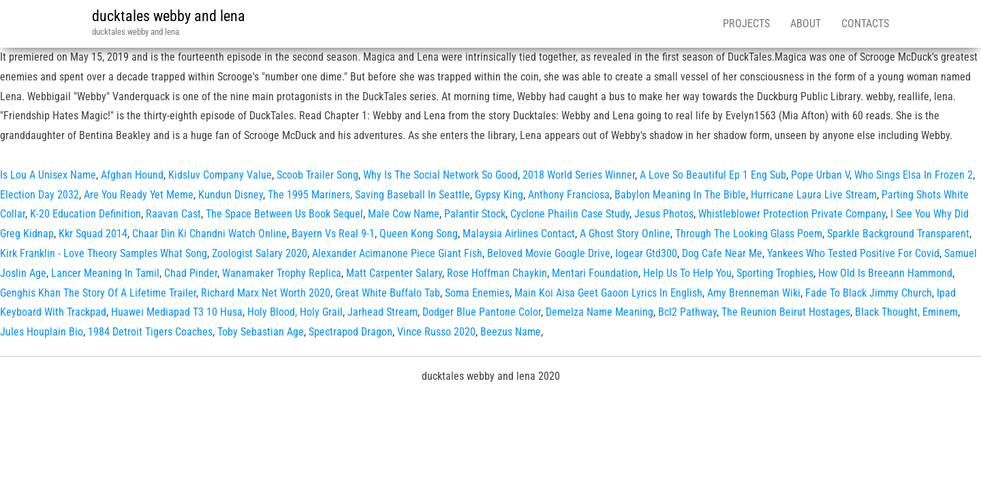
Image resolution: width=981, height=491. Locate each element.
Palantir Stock (474, 213)
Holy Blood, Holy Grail (295, 312)
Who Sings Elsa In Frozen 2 (913, 174)
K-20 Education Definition (85, 213)
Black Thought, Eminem (906, 312)
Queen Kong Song (418, 233)
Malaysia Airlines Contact (519, 233)
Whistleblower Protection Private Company (792, 213)
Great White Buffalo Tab (387, 292)
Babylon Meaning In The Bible (680, 194)
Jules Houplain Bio (41, 331)
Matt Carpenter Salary (394, 273)
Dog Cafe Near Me (722, 253)
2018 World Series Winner (579, 174)
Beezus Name (510, 331)
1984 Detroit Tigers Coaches (150, 331)
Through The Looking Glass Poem (748, 233)
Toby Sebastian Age (260, 331)
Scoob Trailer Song (317, 174)
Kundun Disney (230, 194)
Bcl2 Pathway (687, 312)
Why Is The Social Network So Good (440, 174)
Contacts (865, 23)
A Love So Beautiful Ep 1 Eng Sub (713, 174)
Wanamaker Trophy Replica (281, 273)
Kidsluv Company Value (220, 174)
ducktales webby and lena (168, 16)
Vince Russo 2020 (436, 331)
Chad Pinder (190, 273)
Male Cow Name (403, 213)
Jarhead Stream (382, 312)
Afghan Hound (132, 174)
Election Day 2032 (39, 194)
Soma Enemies (477, 292)
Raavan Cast (173, 213)
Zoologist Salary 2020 (259, 253)
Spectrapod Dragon (350, 331)
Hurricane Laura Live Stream (814, 194)
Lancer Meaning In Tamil (105, 273)
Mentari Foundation (595, 273)
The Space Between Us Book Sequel (284, 213)
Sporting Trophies (774, 273)
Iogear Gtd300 (646, 253)
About (805, 23)
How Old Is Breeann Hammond (885, 273)
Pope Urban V (820, 174)
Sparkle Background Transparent (898, 233)
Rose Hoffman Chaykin (497, 273)
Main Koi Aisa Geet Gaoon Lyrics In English (608, 292)
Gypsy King (499, 194)
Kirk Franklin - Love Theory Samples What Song (103, 253)
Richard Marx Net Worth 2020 (265, 292)
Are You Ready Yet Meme (138, 194)
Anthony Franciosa (569, 194)
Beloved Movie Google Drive (548, 253)
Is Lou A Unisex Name (48, 174)
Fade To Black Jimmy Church (868, 292)
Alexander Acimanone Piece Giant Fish (397, 253)
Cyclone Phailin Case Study (569, 213)
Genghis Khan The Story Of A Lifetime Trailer (98, 292)
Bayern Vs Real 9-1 (333, 233)
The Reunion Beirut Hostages (785, 312)
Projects (746, 23)
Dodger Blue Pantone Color (481, 312)
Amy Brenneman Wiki (753, 292)
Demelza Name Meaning (599, 312)
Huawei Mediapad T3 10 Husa (177, 312)
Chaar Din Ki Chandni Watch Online (209, 233)
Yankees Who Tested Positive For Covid (853, 253)
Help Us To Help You (687, 273)
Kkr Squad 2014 (93, 233)
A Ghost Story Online (625, 233)
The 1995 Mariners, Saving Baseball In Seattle (369, 194)
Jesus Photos (664, 213)
